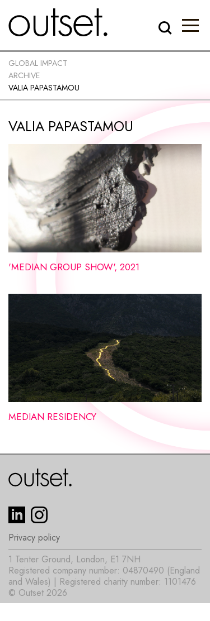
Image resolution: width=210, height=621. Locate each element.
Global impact (37, 63)
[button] (190, 25)
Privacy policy (34, 537)
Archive (24, 75)
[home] (58, 22)
